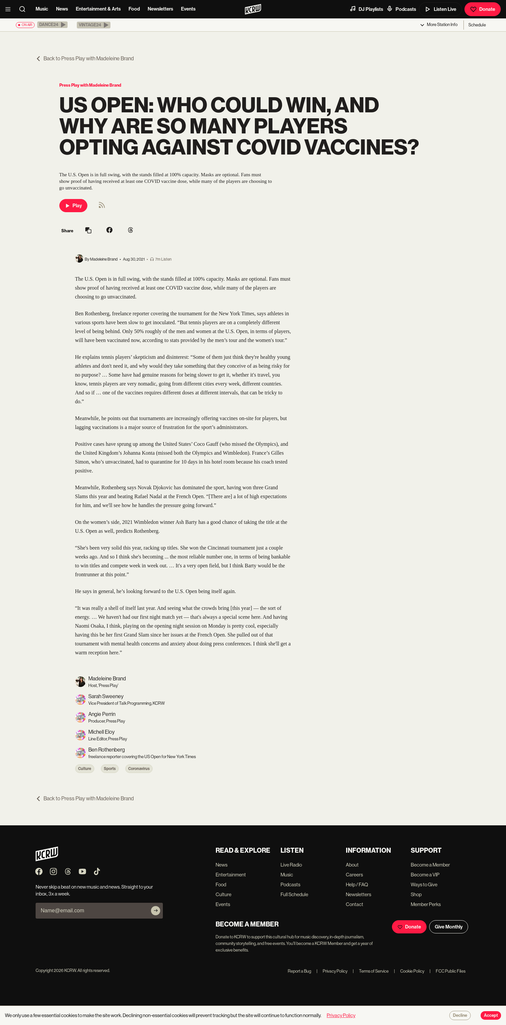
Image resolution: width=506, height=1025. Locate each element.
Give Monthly (448, 927)
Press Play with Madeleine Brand (90, 85)
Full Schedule (294, 894)
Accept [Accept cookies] (491, 1015)
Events (188, 9)
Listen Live (440, 9)
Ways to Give (424, 884)
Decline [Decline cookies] (460, 1015)
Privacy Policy (331, 971)
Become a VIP (425, 874)
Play (73, 206)
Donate (482, 9)
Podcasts (401, 9)
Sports (110, 768)
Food (134, 9)
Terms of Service (371, 971)
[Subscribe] (155, 910)
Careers (354, 874)
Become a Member (430, 865)
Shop (416, 894)
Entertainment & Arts (98, 9)
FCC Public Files (447, 971)
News (62, 9)
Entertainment (231, 874)
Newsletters (160, 9)
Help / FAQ (357, 884)
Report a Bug (299, 971)
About (352, 865)
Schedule (477, 24)
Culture (84, 768)
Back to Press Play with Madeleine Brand (85, 58)
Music (42, 9)
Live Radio (291, 865)
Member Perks (426, 904)
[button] (52, 24)
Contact (354, 904)
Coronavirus (139, 768)
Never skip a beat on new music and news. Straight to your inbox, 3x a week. (94, 890)
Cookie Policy (409, 971)
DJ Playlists (366, 9)
